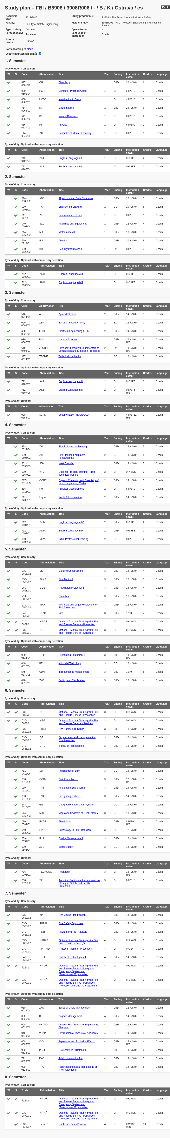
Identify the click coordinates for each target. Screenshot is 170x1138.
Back (165, 7)
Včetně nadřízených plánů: (21, 53)
